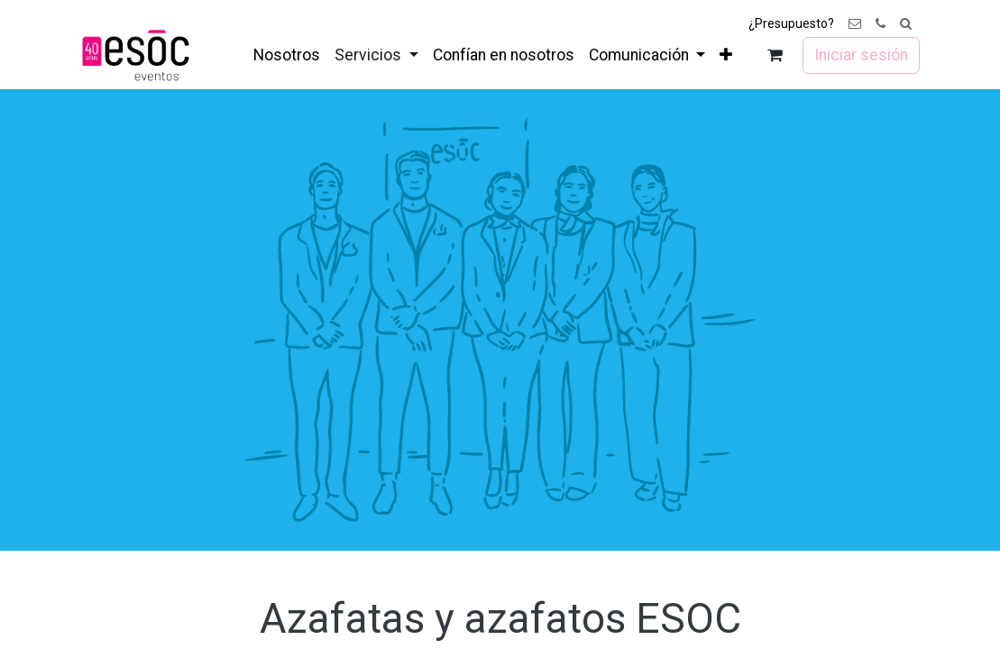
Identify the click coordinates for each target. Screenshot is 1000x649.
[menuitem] (286, 55)
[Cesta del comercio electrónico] (774, 55)
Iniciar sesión (861, 55)
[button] (906, 24)
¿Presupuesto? (791, 23)
